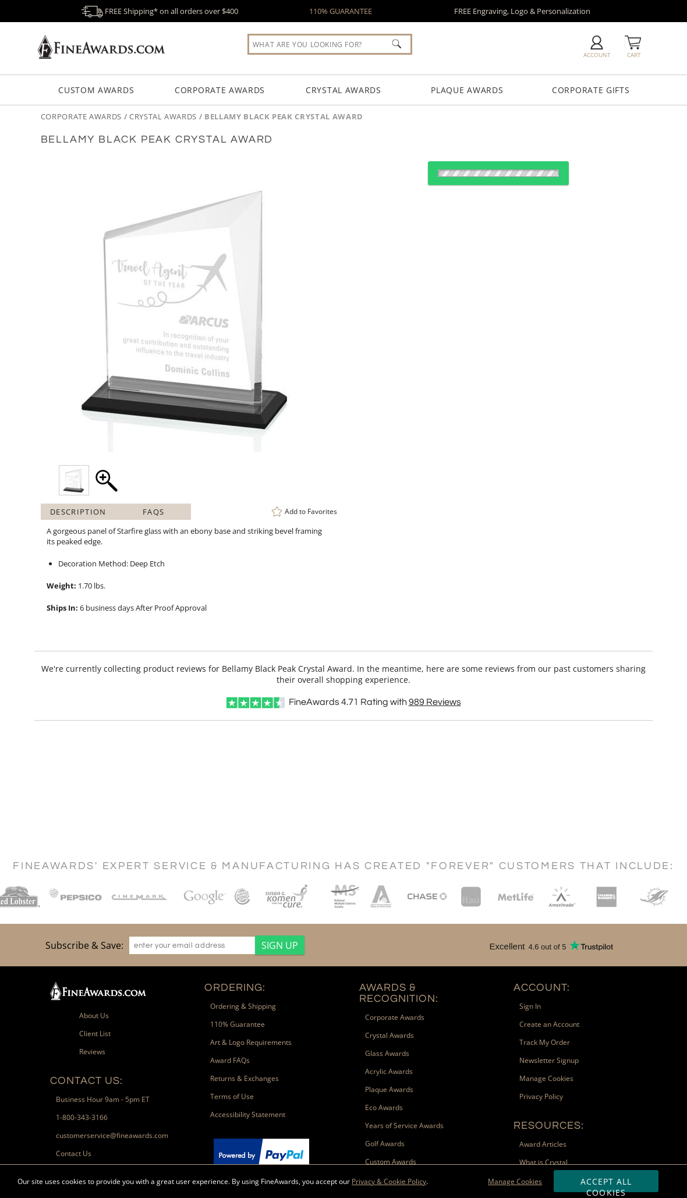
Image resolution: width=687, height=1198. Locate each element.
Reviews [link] (92, 1052)
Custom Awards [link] (390, 1162)
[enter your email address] (192, 945)
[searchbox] (329, 44)
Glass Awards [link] (387, 1053)
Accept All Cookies (606, 1184)
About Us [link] (94, 1015)
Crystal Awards (343, 89)
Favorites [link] (311, 511)
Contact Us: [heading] (86, 1080)
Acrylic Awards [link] (389, 1071)
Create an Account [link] (549, 1024)
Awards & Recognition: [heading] (398, 993)
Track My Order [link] (544, 1042)
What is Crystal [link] (543, 1162)
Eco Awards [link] (384, 1107)
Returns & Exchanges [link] (244, 1078)
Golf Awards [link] (385, 1144)
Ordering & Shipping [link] (243, 1006)
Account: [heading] (542, 987)
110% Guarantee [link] (237, 1024)
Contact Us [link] (73, 1153)
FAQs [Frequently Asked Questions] (153, 511)
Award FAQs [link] (230, 1060)
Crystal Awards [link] (389, 1035)
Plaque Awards (467, 89)
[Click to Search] (396, 44)
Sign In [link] (530, 1006)
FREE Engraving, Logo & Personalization (522, 11)
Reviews (435, 702)
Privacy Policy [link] (541, 1096)
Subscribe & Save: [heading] (84, 945)
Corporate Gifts (591, 89)
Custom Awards (96, 89)
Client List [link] (95, 1033)
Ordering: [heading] (234, 987)
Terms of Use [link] (232, 1096)
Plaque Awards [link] (389, 1089)
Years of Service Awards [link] (404, 1125)
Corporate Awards (220, 89)
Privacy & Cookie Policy (389, 1181)
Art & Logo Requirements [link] (251, 1042)
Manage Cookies (515, 1181)
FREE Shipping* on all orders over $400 (159, 11)
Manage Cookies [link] (546, 1078)
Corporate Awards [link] (394, 1017)
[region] (172, 945)
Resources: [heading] (549, 1125)
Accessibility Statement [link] (247, 1114)
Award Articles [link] (542, 1144)
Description (78, 511)
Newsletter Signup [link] (549, 1060)
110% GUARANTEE (340, 11)
